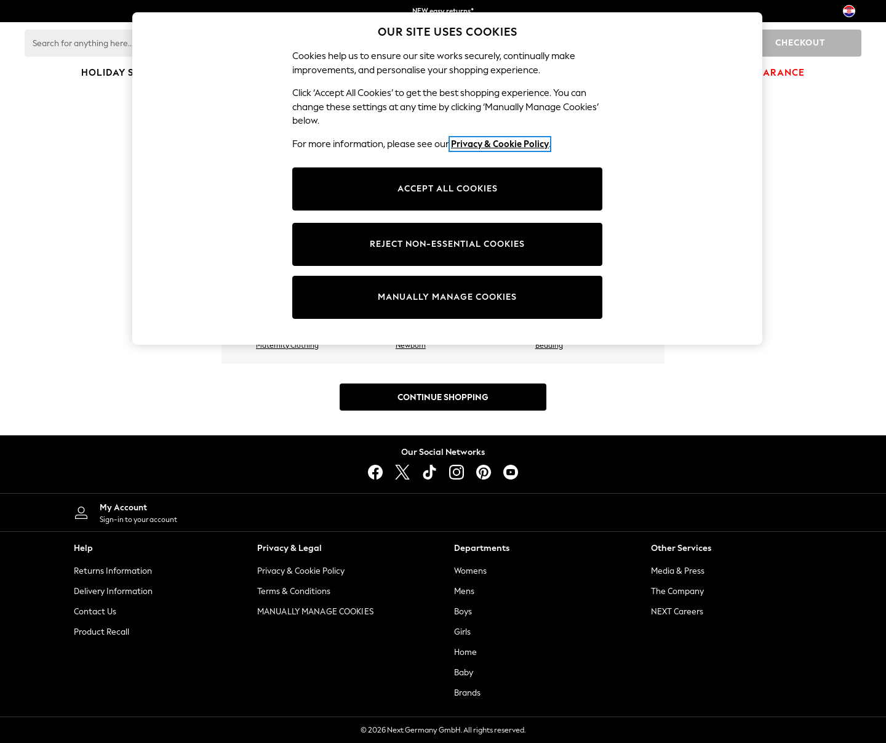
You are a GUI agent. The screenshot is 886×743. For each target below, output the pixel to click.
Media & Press (677, 571)
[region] (447, 178)
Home (465, 652)
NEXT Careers (677, 611)
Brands (467, 693)
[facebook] (375, 472)
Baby (463, 672)
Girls (462, 632)
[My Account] (246, 512)
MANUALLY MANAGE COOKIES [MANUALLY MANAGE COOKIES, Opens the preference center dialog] (447, 297)
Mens (464, 591)
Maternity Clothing (287, 345)
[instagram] (456, 472)
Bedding (549, 345)
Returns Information (113, 571)
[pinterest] (483, 472)
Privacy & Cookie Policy (301, 571)
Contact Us (95, 611)
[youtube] (510, 472)
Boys (463, 611)
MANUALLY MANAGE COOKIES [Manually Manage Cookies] (315, 611)
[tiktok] (429, 472)
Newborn (411, 345)
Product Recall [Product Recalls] (101, 632)
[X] (402, 472)
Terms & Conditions (293, 591)
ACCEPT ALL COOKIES (447, 188)
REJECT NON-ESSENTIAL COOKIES (447, 244)
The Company (677, 591)
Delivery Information (113, 591)
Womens (470, 571)
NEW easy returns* (443, 11)
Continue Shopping (443, 397)
